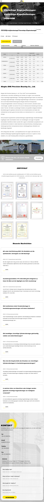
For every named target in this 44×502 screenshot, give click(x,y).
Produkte (7, 23)
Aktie (2, 36)
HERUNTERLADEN (17, 41)
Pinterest (15, 36)
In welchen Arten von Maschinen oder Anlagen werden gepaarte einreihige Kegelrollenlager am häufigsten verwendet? (19, 391)
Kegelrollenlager (13, 23)
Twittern (8, 36)
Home (2, 23)
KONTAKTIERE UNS (6, 41)
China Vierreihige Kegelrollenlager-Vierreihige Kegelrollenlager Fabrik (18, 97)
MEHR (6, 270)
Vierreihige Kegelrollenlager (24, 23)
